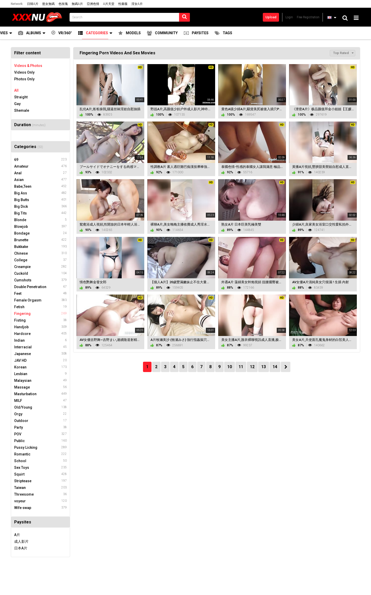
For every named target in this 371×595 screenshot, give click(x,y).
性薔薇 (123, 4)
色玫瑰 (63, 4)
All (16, 90)
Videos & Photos (28, 66)
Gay (17, 104)
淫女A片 (137, 4)
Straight (21, 97)
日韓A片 (32, 4)
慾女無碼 (48, 4)
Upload (270, 17)
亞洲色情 (93, 4)
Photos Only (24, 79)
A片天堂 (108, 4)
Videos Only (24, 72)
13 (263, 366)
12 (252, 366)
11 (241, 366)
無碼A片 (77, 4)
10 (229, 366)
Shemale (21, 110)
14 (275, 366)
